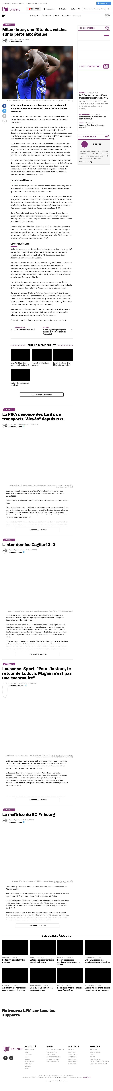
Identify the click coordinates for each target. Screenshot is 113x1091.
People (92, 1057)
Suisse (27, 1060)
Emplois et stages (53, 1060)
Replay (62, 9)
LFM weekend (72, 1062)
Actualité (34, 15)
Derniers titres (52, 1053)
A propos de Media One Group (36, 3)
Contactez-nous (18, 3)
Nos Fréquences (95, 1060)
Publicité (6, 3)
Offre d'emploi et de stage (99, 1062)
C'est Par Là (72, 1057)
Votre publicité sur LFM (98, 1064)
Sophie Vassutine (17, 686)
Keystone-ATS (16, 41)
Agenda (92, 1055)
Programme (49, 9)
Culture (27, 1066)
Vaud (26, 1057)
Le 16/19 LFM (72, 1060)
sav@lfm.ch (87, 1078)
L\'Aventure (72, 1064)
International (30, 1062)
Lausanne (28, 1055)
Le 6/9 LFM (71, 1053)
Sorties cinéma (95, 1053)
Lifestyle (65, 15)
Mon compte (104, 3)
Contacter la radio (53, 1057)
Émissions (46, 15)
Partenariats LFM (53, 1062)
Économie (28, 1064)
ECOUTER (34, 8)
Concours (77, 15)
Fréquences (51, 1055)
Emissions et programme (55, 1050)
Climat (27, 1053)
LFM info (71, 1050)
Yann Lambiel (72, 1055)
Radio (55, 15)
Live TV (75, 9)
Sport (27, 1069)
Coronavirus (29, 1050)
